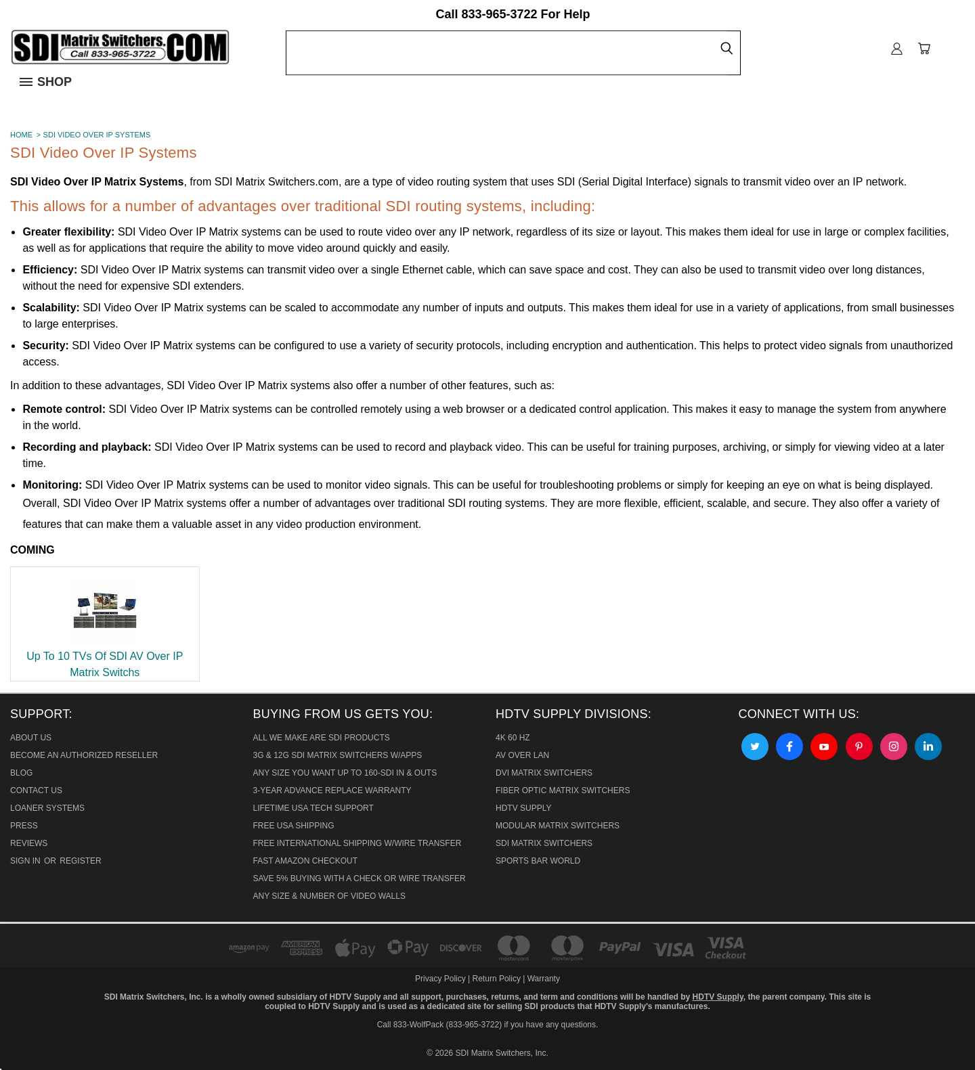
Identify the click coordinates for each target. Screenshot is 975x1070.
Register (80, 861)
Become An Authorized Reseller (84, 755)
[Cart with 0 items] (924, 48)
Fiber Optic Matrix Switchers (563, 790)
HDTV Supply (523, 808)
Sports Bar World (538, 861)
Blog (21, 773)
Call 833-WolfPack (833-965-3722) (439, 1024)
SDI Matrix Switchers (544, 843)
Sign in (26, 861)
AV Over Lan (522, 755)
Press (24, 825)
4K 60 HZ (513, 737)
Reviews (28, 843)
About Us (30, 737)
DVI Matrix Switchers (544, 773)
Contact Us (36, 790)
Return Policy (497, 978)
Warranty (543, 978)
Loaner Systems (47, 808)
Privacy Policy (441, 978)
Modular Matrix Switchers (558, 825)
